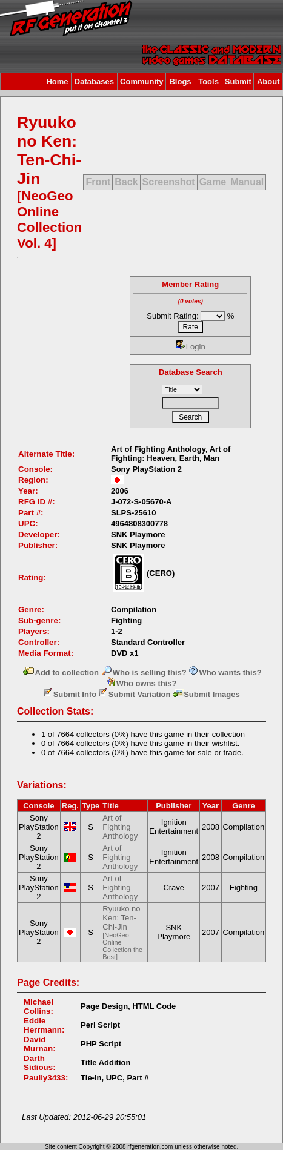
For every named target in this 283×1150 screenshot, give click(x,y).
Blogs (180, 81)
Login (190, 346)
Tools (208, 81)
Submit (238, 81)
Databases (94, 81)
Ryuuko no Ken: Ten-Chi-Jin (122, 932)
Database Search (190, 372)
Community (142, 81)
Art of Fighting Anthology (120, 827)
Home (57, 81)
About (268, 81)
